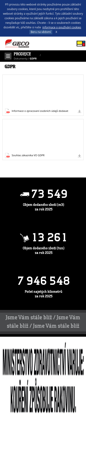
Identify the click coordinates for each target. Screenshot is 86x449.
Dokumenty (21, 58)
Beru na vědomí (41, 32)
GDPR (33, 58)
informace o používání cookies (61, 27)
